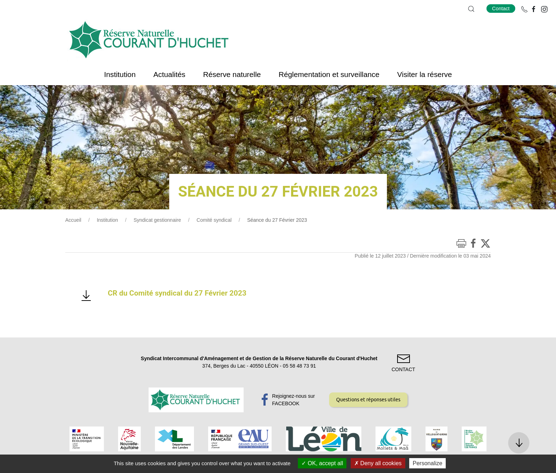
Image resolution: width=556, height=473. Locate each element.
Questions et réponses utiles (368, 399)
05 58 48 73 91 (299, 366)
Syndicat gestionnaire (157, 220)
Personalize (428, 463)
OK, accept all (322, 463)
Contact (501, 8)
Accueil (73, 220)
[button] (471, 8)
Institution (107, 220)
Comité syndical (214, 220)
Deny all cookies (378, 463)
